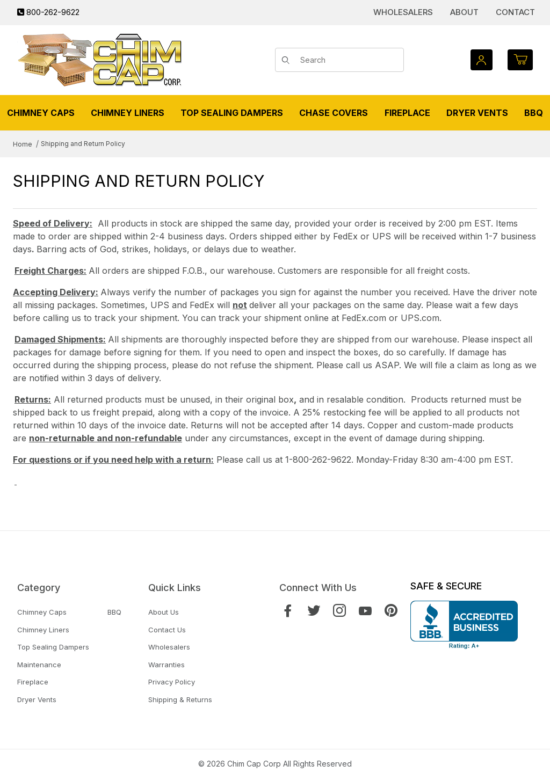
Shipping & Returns (180, 699)
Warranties (166, 664)
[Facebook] (288, 610)
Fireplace (32, 681)
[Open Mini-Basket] (520, 59)
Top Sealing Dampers (53, 647)
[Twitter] (314, 610)
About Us (163, 612)
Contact (515, 12)
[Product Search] (348, 60)
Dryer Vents (36, 699)
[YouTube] (365, 610)
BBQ (114, 612)
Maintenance (39, 664)
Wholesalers (403, 12)
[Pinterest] (391, 610)
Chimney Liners (43, 629)
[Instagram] (339, 610)
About (464, 12)
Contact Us (167, 629)
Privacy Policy (171, 681)
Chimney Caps (42, 612)
